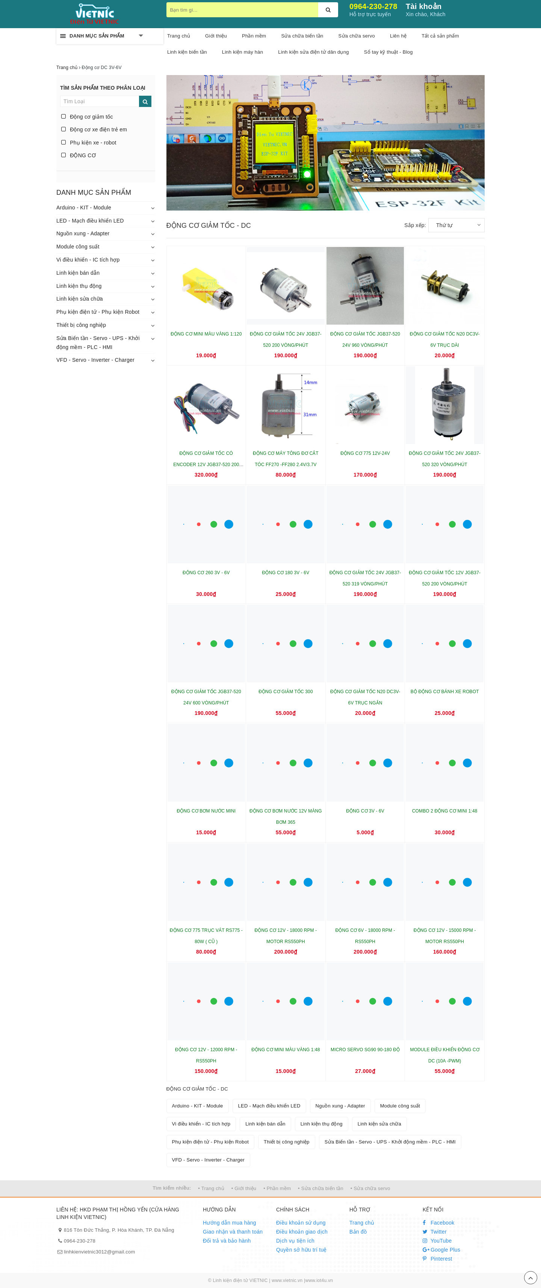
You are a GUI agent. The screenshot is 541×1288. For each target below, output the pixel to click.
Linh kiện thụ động (79, 286)
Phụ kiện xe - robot (88, 143)
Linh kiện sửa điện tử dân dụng (313, 52)
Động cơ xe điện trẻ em (94, 129)
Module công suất (78, 247)
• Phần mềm (277, 1188)
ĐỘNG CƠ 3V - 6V (365, 811)
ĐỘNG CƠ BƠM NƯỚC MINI (206, 811)
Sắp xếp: (415, 225)
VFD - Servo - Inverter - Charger (95, 360)
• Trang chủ (211, 1188)
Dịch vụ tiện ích (295, 1241)
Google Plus (441, 1250)
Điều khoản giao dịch (302, 1232)
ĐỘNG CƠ (78, 155)
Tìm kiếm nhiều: (172, 1188)
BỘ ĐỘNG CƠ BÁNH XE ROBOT (445, 691)
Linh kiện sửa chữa (79, 299)
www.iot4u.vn (319, 1280)
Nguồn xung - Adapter (82, 233)
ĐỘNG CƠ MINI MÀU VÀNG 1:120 (206, 334)
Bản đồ (358, 1232)
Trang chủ (178, 36)
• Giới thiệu (244, 1188)
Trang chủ (361, 1223)
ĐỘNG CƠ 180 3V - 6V (286, 572)
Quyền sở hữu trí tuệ (301, 1250)
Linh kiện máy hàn (242, 52)
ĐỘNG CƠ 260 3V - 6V (206, 572)
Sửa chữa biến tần (302, 36)
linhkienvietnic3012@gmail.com (99, 1252)
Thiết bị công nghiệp (81, 325)
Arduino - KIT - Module (83, 208)
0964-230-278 (373, 6)
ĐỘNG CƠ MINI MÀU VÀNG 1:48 (285, 1049)
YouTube (437, 1241)
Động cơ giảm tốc (87, 117)
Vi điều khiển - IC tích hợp (87, 260)
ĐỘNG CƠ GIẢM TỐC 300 (285, 691)
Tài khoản (423, 6)
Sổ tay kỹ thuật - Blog (388, 52)
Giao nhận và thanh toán (233, 1232)
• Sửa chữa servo (370, 1188)
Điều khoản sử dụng (301, 1223)
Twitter (435, 1232)
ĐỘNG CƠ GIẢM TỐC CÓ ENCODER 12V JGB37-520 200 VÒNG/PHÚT (206, 464)
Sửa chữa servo (357, 36)
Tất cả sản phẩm (440, 36)
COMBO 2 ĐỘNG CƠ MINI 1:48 (445, 811)
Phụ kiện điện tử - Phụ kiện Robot (97, 312)
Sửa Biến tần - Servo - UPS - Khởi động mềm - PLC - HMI (98, 342)
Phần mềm (254, 36)
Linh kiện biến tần (187, 52)
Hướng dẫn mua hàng (229, 1223)
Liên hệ (398, 36)
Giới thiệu (216, 36)
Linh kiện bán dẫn (78, 273)
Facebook (439, 1223)
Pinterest (437, 1259)
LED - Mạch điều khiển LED (90, 221)
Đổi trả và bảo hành (227, 1241)
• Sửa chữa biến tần (320, 1188)
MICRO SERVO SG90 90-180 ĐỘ (365, 1049)
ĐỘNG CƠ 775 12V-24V (365, 453)
